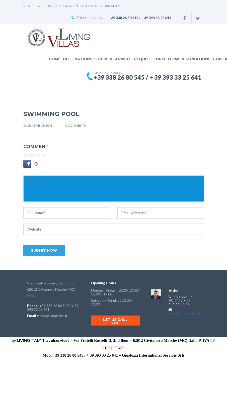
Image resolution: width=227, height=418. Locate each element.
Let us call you (115, 321)
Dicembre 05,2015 (38, 125)
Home (54, 59)
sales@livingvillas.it (52, 316)
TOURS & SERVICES (113, 59)
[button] (27, 165)
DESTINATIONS (77, 59)
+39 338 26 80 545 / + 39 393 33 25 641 (53, 307)
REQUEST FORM (149, 59)
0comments (75, 125)
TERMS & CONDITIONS (188, 59)
